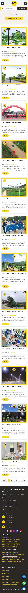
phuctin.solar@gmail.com (12, 503)
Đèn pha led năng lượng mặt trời (11, 539)
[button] (2, 3)
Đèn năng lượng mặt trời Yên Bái (11, 47)
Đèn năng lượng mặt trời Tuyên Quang (13, 160)
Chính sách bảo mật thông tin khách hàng (13, 559)
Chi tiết (5, 60)
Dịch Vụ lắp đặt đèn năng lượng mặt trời (13, 561)
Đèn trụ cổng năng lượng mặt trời (11, 544)
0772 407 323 (9, 526)
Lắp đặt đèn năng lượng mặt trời (11, 546)
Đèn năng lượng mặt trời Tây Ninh (12, 424)
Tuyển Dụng (6, 573)
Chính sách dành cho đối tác (10, 556)
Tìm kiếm (22, 8)
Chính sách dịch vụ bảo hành (10, 552)
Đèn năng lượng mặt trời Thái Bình (12, 386)
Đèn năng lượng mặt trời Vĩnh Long (12, 122)
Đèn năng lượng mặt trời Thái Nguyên (13, 348)
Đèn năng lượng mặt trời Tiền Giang (12, 235)
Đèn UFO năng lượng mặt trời (10, 541)
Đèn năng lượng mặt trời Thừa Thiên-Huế (14, 273)
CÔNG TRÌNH (13, 51)
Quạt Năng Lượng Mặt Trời (10, 584)
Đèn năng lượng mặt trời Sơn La (11, 462)
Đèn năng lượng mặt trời (9, 538)
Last (24, 480)
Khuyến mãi (6, 570)
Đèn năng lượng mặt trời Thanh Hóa (12, 311)
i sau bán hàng (20, 554)
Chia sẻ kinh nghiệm (8, 579)
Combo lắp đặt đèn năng (9, 582)
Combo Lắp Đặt (7, 576)
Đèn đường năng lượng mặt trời (11, 543)
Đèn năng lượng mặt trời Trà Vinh (11, 198)
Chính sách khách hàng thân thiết (11, 557)
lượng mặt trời (19, 582)
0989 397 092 (9, 516)
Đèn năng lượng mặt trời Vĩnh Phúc (12, 85)
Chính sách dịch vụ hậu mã (10, 554)
